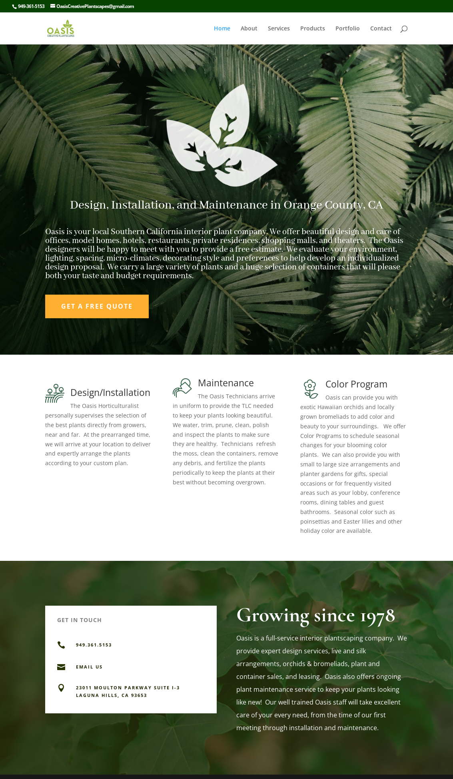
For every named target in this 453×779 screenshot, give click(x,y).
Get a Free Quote (97, 306)
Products (312, 29)
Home (222, 29)
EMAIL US (89, 667)
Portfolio (347, 29)
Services (279, 29)
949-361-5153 (31, 6)
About (249, 29)
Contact (381, 29)
